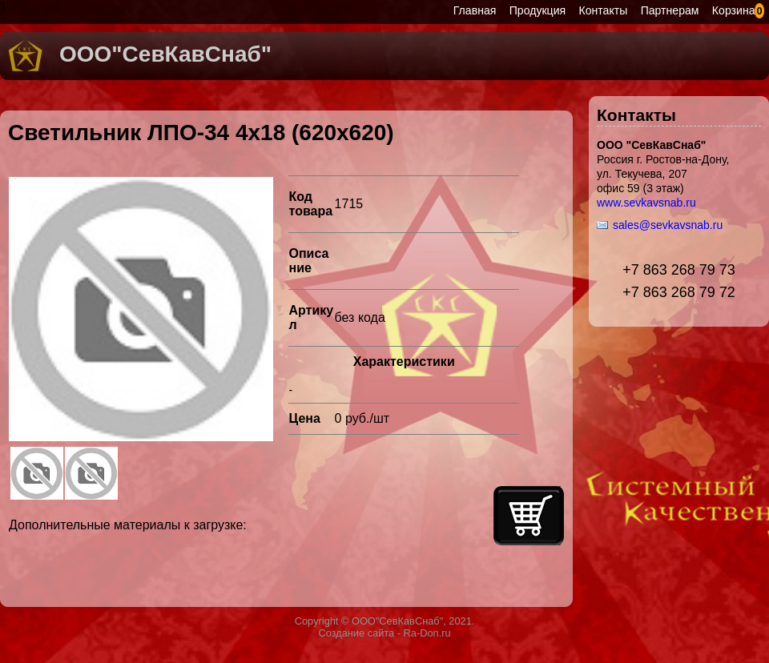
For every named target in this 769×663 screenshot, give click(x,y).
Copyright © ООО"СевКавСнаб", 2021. (385, 621)
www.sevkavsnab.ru (646, 202)
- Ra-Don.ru (422, 633)
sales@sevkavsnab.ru (668, 225)
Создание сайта (356, 633)
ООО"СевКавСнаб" (165, 54)
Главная (475, 10)
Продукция (537, 10)
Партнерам (670, 10)
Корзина (733, 10)
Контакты (603, 10)
